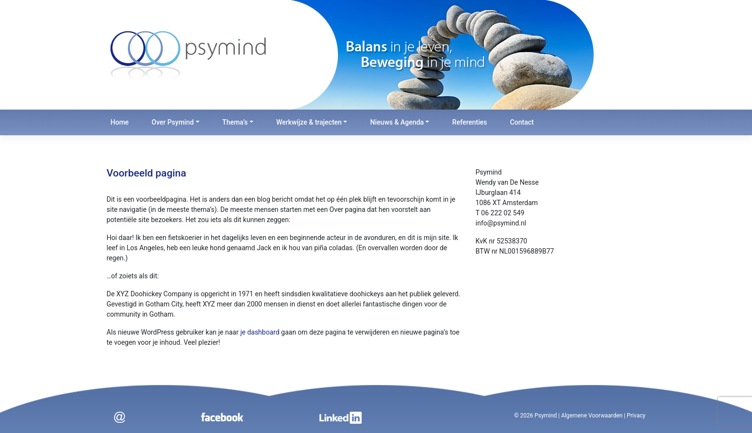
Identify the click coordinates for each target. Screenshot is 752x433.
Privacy (636, 415)
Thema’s (235, 122)
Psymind (546, 415)
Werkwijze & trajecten (309, 122)
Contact (522, 122)
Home (120, 122)
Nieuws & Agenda (397, 122)
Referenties (469, 122)
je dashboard (260, 332)
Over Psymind (172, 122)
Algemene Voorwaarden (592, 415)
